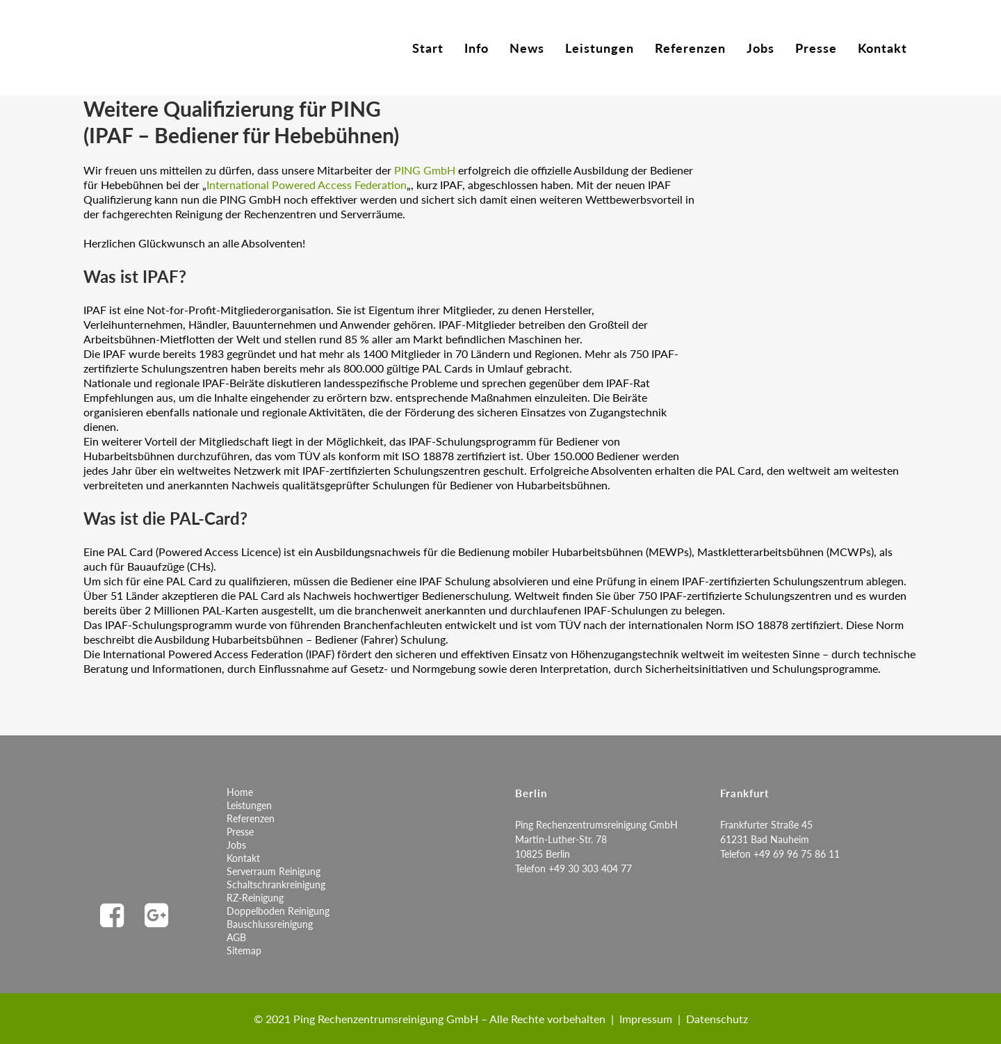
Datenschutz (717, 1018)
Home (240, 792)
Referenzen (251, 818)
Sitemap (244, 950)
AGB (236, 937)
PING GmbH (424, 170)
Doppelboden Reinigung (278, 911)
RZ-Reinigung (255, 898)
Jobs (236, 845)
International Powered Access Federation (306, 184)
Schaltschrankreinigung (276, 884)
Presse (240, 832)
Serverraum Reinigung (273, 871)
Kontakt (243, 858)
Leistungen (249, 805)
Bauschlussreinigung (270, 924)
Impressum (645, 1018)
